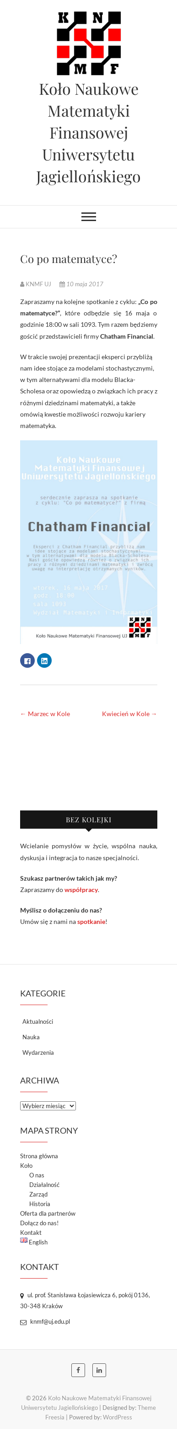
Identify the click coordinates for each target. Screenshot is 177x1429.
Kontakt (31, 1232)
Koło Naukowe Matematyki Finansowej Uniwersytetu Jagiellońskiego (88, 132)
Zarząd (38, 1194)
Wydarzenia (38, 1052)
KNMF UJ (36, 284)
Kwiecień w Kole (129, 713)
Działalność (44, 1184)
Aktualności (37, 1021)
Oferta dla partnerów (47, 1213)
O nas (36, 1175)
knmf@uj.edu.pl (45, 1321)
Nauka (31, 1037)
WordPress (117, 1417)
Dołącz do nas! (39, 1223)
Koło (26, 1165)
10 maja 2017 (81, 284)
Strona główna (39, 1156)
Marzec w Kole (45, 713)
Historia (39, 1203)
